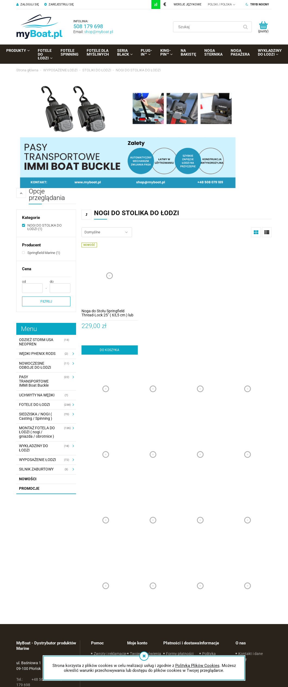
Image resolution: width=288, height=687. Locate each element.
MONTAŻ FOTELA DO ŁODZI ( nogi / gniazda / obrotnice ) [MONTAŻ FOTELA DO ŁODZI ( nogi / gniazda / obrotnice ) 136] (37, 432)
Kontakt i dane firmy (250, 656)
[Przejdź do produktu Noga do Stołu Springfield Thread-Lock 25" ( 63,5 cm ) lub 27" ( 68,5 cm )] (110, 275)
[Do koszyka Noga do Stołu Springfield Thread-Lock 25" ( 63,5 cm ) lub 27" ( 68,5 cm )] (110, 350)
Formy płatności (179, 653)
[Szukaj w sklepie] (207, 26)
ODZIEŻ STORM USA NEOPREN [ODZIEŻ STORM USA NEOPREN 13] (36, 342)
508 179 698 (88, 26)
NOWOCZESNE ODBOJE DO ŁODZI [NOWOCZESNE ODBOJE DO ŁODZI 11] (35, 365)
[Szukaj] (245, 26)
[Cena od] (32, 288)
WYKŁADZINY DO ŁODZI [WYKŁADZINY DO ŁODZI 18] (33, 448)
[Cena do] (60, 288)
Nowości (27, 479)
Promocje (29, 488)
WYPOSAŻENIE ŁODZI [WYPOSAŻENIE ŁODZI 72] (37, 459)
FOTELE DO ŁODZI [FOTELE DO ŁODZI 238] (34, 404)
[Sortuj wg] (107, 232)
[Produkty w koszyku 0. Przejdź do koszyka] (263, 27)
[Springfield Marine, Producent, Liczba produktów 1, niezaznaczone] (41, 253)
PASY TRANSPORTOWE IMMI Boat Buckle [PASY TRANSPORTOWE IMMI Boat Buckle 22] (34, 381)
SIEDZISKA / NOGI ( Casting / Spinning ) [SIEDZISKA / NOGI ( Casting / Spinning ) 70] (35, 416)
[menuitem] (18, 50)
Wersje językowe (187, 4)
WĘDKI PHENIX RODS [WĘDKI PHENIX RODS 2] (37, 353)
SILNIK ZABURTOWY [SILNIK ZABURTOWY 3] (36, 469)
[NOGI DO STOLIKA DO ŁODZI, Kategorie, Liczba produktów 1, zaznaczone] (46, 227)
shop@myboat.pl (98, 32)
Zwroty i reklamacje (110, 653)
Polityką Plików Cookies (197, 665)
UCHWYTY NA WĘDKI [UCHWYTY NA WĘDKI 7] (37, 395)
